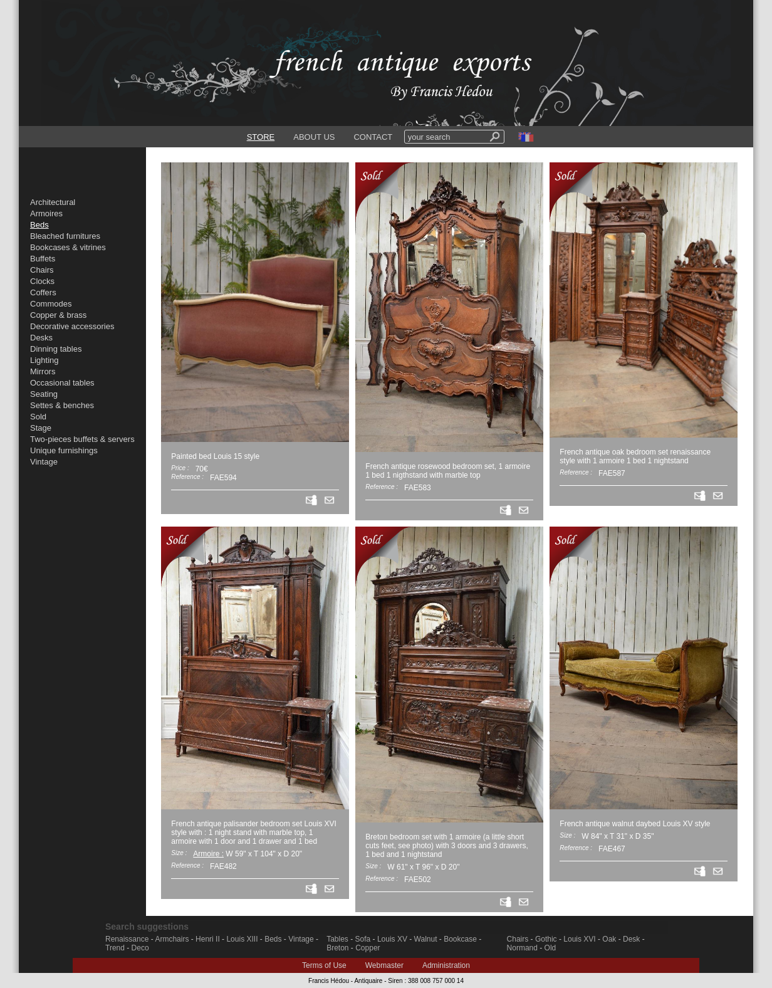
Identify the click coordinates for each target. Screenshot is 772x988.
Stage (40, 428)
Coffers (43, 292)
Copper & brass (58, 315)
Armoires (46, 213)
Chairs (42, 270)
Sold (38, 416)
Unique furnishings (64, 450)
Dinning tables (55, 349)
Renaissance (127, 939)
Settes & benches (62, 405)
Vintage (44, 461)
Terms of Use (324, 965)
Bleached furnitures (65, 236)
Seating (44, 394)
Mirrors (42, 371)
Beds (272, 939)
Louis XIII (242, 939)
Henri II (208, 939)
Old (550, 947)
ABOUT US (314, 137)
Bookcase (460, 939)
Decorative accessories (72, 326)
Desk (631, 939)
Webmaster (384, 965)
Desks (41, 337)
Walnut (425, 939)
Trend (115, 947)
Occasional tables (62, 382)
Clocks (42, 281)
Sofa (363, 939)
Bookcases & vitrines (68, 247)
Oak (609, 939)
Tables (337, 939)
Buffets (42, 258)
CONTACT (372, 137)
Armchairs (172, 939)
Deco (140, 947)
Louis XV (392, 939)
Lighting (44, 360)
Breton (337, 947)
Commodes (50, 303)
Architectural (52, 202)
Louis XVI (579, 939)
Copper (367, 947)
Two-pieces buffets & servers (82, 439)
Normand (522, 947)
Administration (446, 965)
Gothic (546, 939)
